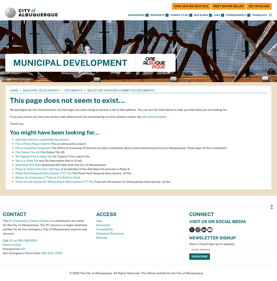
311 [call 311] (11, 240)
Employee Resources (110, 233)
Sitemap (101, 237)
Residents (159, 15)
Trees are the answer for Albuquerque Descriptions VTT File (54, 181)
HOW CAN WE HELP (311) (191, 6)
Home (14, 90)
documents (74, 90)
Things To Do (181, 15)
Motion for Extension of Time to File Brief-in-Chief (47, 177)
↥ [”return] (271, 207)
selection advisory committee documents (42, 139)
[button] (259, 15)
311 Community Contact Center (28, 221)
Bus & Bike (203, 15)
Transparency (238, 15)
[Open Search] (270, 15)
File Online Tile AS (27, 152)
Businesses (138, 15)
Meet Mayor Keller (228, 6)
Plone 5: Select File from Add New (37, 169)
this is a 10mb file (26, 160)
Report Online (12, 244)
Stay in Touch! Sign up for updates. (212, 244)
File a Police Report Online (32, 144)
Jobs (219, 15)
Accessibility (104, 229)
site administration (154, 116)
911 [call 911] (23, 249)
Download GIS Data (28, 165)
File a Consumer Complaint (33, 148)
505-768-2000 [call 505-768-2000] (27, 240)
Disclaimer (103, 225)
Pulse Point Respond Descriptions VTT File (43, 173)
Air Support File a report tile (33, 156)
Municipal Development (41, 90)
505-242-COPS (52, 253)
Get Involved (259, 6)
